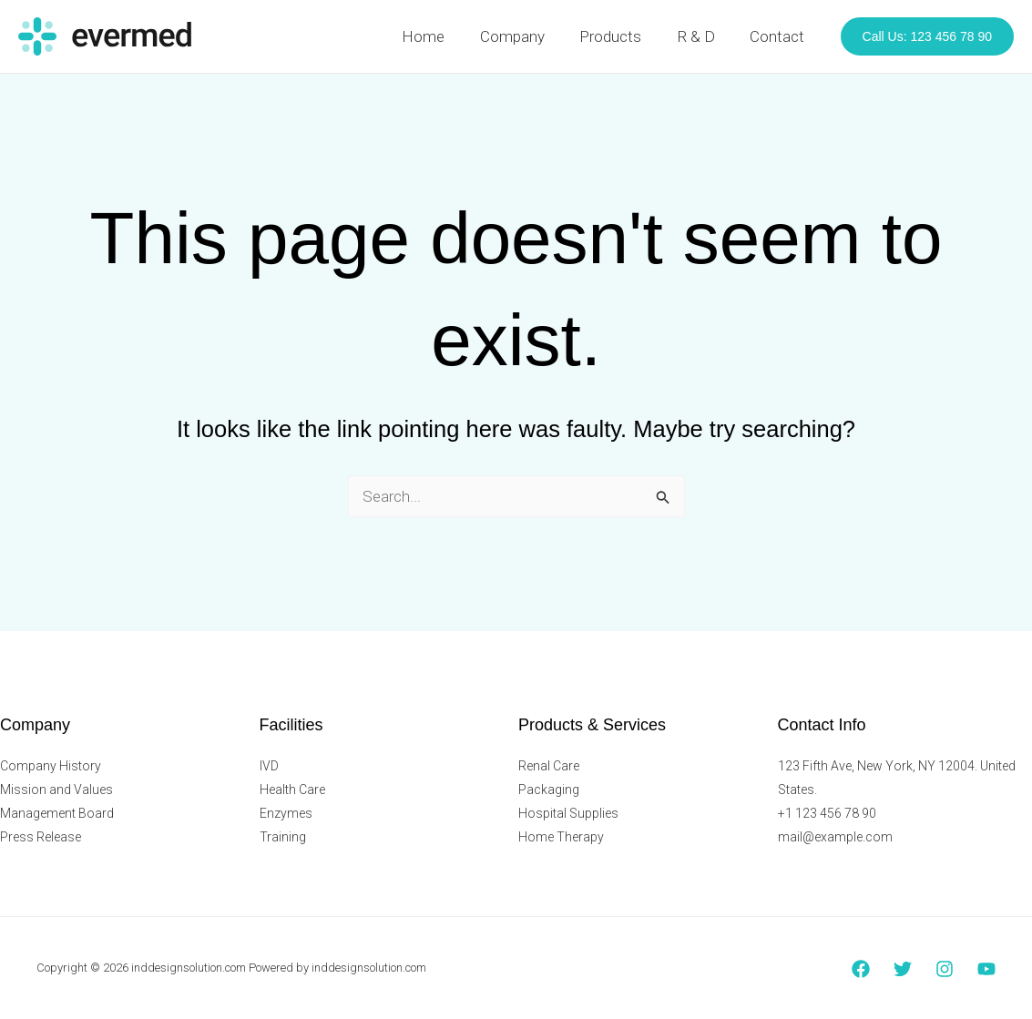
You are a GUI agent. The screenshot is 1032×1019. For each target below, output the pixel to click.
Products (621, 36)
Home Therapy (561, 837)
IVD (269, 766)
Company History (50, 766)
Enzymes (286, 813)
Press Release (40, 837)
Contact (779, 36)
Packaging (548, 789)
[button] (927, 36)
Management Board (57, 813)
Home (442, 36)
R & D (702, 36)
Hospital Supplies (568, 813)
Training (283, 837)
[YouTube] (986, 969)
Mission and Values (56, 789)
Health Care (292, 789)
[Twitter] (903, 969)
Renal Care (548, 766)
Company (527, 36)
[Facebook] (861, 969)
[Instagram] (944, 969)
